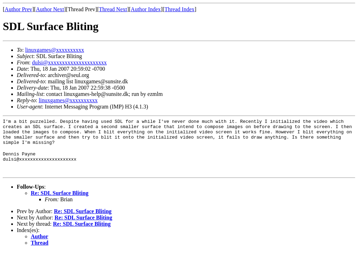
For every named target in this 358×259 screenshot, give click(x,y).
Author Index (146, 9)
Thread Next (113, 9)
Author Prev (18, 9)
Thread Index (180, 9)
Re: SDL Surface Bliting (59, 200)
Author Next (50, 9)
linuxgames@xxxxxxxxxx (54, 50)
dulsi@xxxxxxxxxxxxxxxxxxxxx (69, 62)
